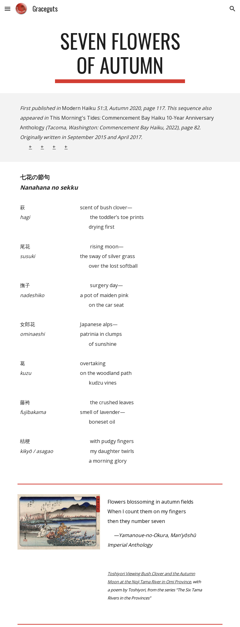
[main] (119, 56)
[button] (7, 8)
